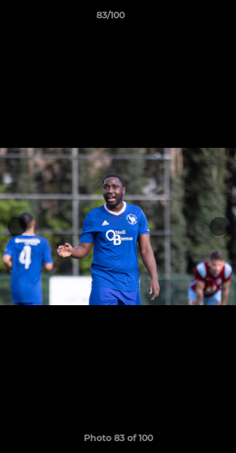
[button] (190, 18)
